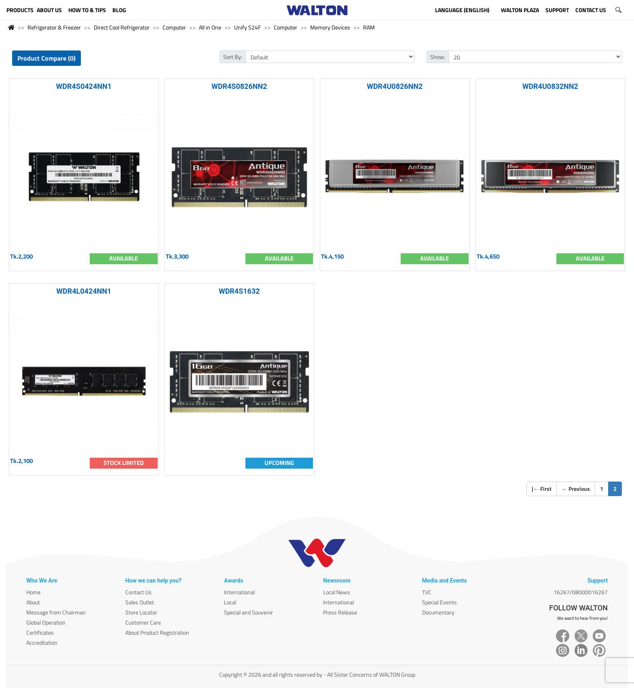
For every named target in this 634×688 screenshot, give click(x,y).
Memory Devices (330, 27)
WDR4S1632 (239, 291)
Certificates (40, 632)
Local (230, 602)
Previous (576, 488)
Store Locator (141, 612)
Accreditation (41, 642)
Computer (174, 27)
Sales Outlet (139, 602)
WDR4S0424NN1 (84, 86)
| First (542, 488)
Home (33, 592)
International (239, 592)
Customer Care (143, 622)
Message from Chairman (56, 612)
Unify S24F (247, 27)
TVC (426, 592)
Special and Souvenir (248, 612)
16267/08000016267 (581, 592)
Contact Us (138, 592)
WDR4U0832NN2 (550, 86)
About (33, 602)
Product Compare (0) (46, 58)
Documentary (438, 612)
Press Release (340, 612)
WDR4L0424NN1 (83, 291)
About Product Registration (157, 632)
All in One (210, 27)
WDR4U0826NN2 (395, 86)
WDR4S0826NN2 (239, 86)
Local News (336, 592)
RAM (369, 27)
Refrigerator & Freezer (54, 27)
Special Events (439, 602)
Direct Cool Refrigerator (122, 27)
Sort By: (232, 57)
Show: (437, 57)
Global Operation (46, 622)
